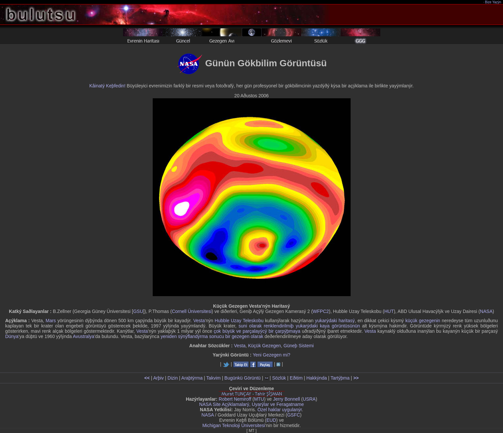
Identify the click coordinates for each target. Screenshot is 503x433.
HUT (389, 311)
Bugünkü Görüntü (242, 378)
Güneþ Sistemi (298, 345)
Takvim (213, 378)
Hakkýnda (316, 378)
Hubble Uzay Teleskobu (239, 320)
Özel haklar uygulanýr (279, 409)
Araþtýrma (192, 378)
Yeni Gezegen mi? (271, 354)
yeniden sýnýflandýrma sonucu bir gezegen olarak (212, 336)
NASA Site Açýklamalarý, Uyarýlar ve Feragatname (251, 404)
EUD (271, 420)
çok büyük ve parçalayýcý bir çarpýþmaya (257, 331)
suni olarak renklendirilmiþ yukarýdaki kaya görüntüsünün (299, 325)
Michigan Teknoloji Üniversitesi (233, 425)
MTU (259, 399)
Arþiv (158, 378)
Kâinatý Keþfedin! (107, 85)
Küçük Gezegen (264, 345)
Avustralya (83, 336)
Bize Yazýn (493, 2)
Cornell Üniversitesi (192, 311)
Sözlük (279, 378)
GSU (138, 311)
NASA (486, 311)
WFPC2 (321, 311)
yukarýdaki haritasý (335, 320)
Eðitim (296, 378)
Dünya (11, 336)
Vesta (199, 320)
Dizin (173, 378)
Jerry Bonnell (286, 399)
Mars (51, 320)
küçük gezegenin (422, 320)
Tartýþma (340, 378)
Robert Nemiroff (235, 399)
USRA (309, 399)
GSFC (293, 415)
